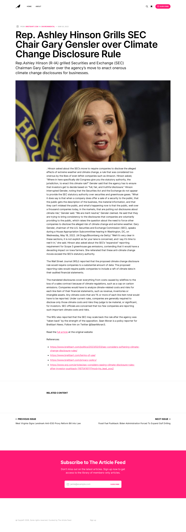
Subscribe (163, 6)
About (38, 6)
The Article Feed (64, 520)
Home (29, 6)
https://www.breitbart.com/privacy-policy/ (73, 360)
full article (62, 332)
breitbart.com (32, 26)
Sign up (93, 520)
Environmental (48, 26)
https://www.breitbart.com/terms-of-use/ (72, 355)
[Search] (147, 6)
